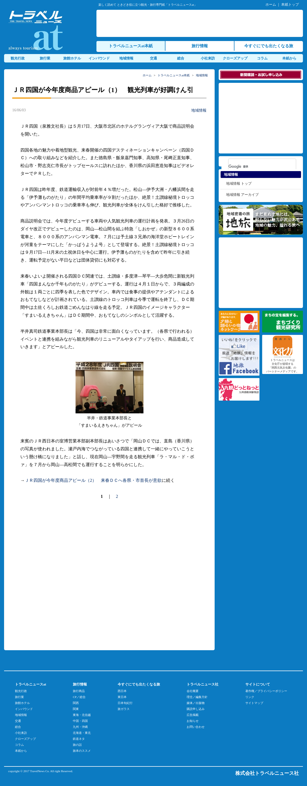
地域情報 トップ (239, 183)
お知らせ (193, 720)
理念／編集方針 (197, 697)
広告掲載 (193, 714)
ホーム (270, 4)
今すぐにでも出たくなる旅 (268, 46)
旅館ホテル (72, 58)
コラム (262, 58)
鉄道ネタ (79, 738)
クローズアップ (235, 58)
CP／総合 (79, 697)
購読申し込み (196, 708)
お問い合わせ (196, 726)
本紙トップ (290, 4)
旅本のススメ (82, 750)
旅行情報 (200, 46)
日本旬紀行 (125, 703)
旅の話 (77, 744)
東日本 (122, 697)
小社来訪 (208, 58)
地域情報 (126, 58)
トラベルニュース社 (202, 684)
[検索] (255, 166)
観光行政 (18, 58)
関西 (76, 703)
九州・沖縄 (80, 726)
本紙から (289, 58)
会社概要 (193, 691)
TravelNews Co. (40, 771)
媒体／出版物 (196, 703)
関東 (76, 708)
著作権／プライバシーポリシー (266, 691)
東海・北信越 (82, 714)
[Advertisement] (54, 574)
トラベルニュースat (30, 684)
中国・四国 (80, 720)
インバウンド (99, 58)
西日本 (122, 691)
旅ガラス (124, 708)
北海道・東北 (82, 732)
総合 (180, 58)
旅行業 (45, 58)
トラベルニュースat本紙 (131, 46)
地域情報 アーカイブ (242, 195)
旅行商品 (79, 691)
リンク (249, 697)
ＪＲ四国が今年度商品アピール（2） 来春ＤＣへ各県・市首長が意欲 (93, 480)
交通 (153, 58)
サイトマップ (254, 703)
